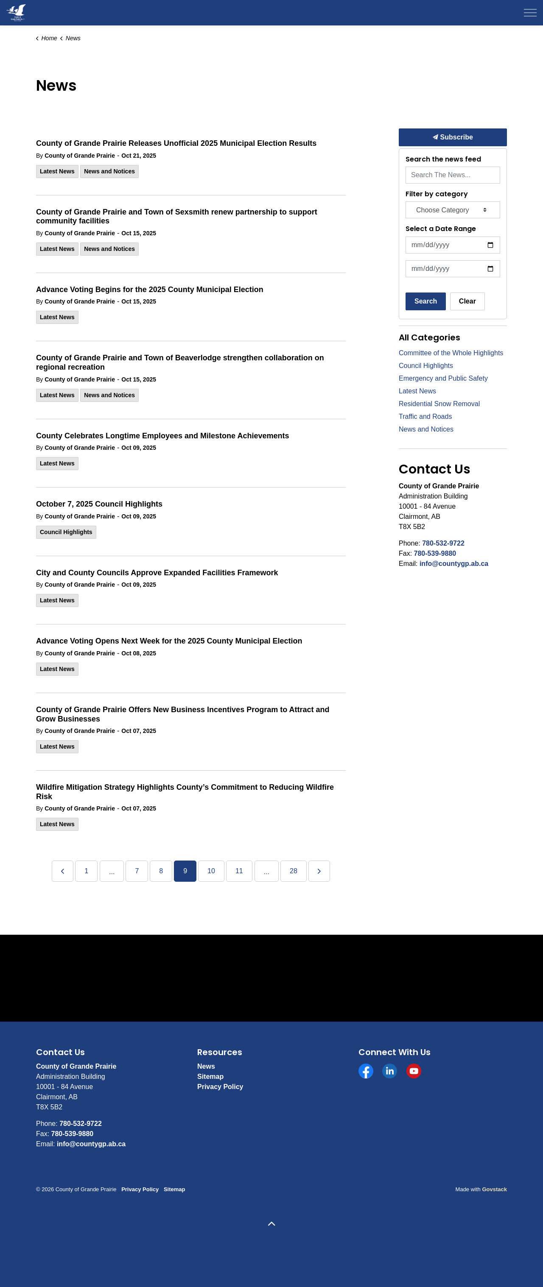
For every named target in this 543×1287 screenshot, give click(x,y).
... (112, 871)
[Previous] (62, 871)
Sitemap (210, 1076)
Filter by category (437, 194)
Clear (467, 301)
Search (425, 301)
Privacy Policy (220, 1086)
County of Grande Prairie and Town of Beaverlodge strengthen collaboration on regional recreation (180, 362)
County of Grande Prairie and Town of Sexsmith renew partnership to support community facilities (176, 217)
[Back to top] (271, 1224)
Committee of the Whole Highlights (451, 353)
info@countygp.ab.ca (454, 563)
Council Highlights (66, 532)
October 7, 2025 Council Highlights (99, 504)
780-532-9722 (443, 543)
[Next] (319, 871)
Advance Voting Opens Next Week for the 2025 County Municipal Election (169, 641)
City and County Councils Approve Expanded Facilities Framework (157, 572)
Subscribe (453, 137)
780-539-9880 (435, 553)
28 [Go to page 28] (293, 871)
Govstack (494, 1189)
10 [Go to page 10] (211, 871)
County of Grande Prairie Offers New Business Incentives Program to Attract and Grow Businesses (183, 714)
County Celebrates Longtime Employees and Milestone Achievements (162, 436)
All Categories (429, 337)
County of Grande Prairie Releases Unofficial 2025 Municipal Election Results (176, 143)
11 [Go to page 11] (239, 871)
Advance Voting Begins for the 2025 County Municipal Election (149, 289)
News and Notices (109, 171)
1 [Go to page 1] (86, 871)
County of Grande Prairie (80, 155)
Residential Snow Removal (439, 403)
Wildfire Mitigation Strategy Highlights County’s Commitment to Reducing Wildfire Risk (185, 792)
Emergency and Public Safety (443, 378)
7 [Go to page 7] (137, 871)
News (206, 1066)
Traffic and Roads (425, 416)
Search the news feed (443, 159)
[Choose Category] (453, 209)
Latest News (57, 171)
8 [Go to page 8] (161, 871)
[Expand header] (530, 12)
